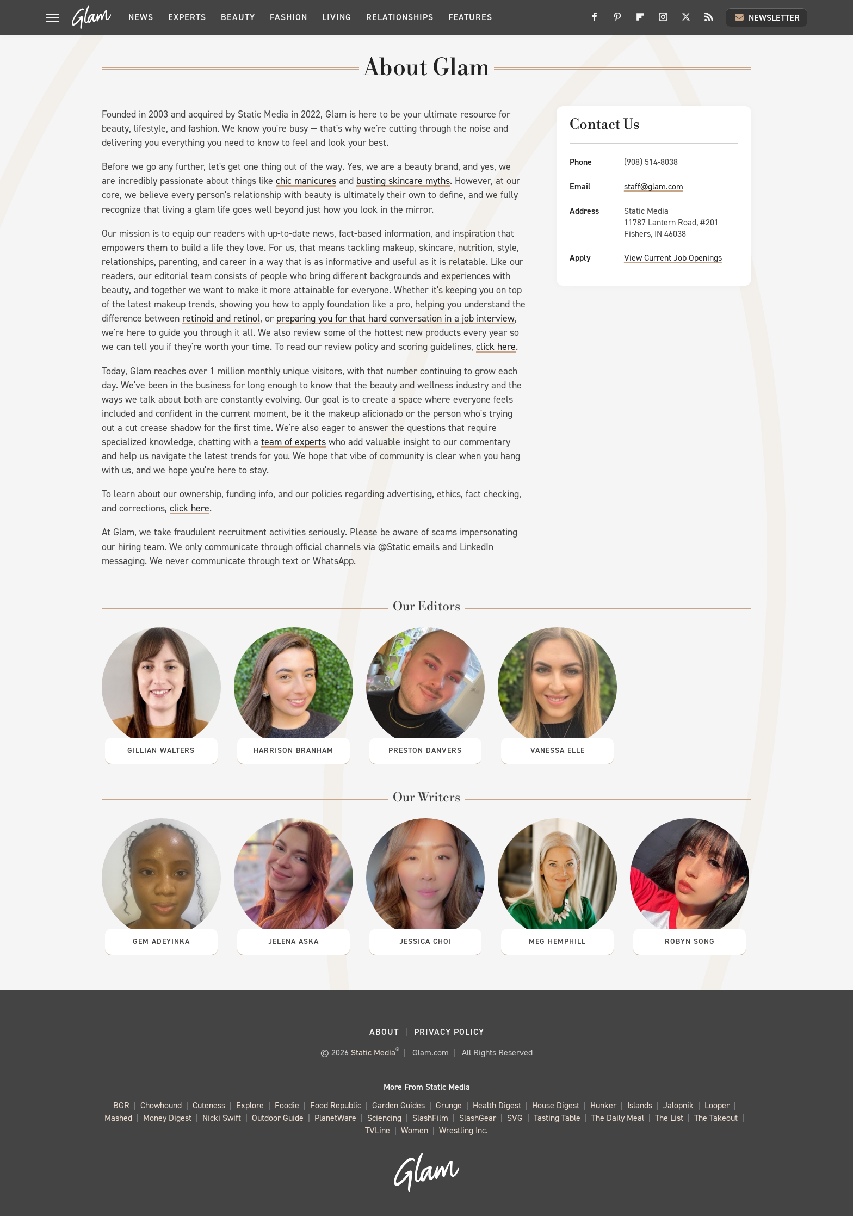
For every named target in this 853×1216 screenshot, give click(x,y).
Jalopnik (678, 1105)
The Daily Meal (617, 1118)
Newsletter (766, 17)
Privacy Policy (449, 1032)
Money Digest (167, 1118)
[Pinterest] (617, 20)
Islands (639, 1105)
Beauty (238, 17)
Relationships (400, 17)
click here (496, 346)
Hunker (603, 1105)
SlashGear (477, 1118)
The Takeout (716, 1118)
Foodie (287, 1105)
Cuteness (209, 1105)
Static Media (373, 1052)
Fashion (288, 17)
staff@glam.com (653, 186)
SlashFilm (430, 1118)
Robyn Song (690, 941)
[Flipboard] (640, 20)
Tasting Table (557, 1118)
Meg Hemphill (557, 941)
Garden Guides (398, 1105)
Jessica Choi (425, 941)
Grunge (449, 1105)
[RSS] (709, 20)
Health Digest (497, 1105)
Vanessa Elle (557, 750)
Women (414, 1130)
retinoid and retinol (221, 318)
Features (470, 17)
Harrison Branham (293, 750)
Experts (187, 17)
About (384, 1032)
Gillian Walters (161, 750)
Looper (717, 1105)
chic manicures (306, 180)
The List (669, 1118)
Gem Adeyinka (161, 941)
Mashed (118, 1118)
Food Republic (335, 1105)
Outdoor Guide (278, 1118)
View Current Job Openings (673, 257)
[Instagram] (663, 20)
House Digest (555, 1105)
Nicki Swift (221, 1118)
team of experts (293, 441)
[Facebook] (595, 20)
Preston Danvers (425, 750)
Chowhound (161, 1105)
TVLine (377, 1130)
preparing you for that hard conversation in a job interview (395, 318)
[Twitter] (686, 20)
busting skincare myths (403, 180)
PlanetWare (335, 1118)
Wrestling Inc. (463, 1130)
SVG (515, 1118)
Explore (250, 1105)
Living (336, 17)
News (140, 17)
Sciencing (384, 1118)
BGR (121, 1105)
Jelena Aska (293, 941)
